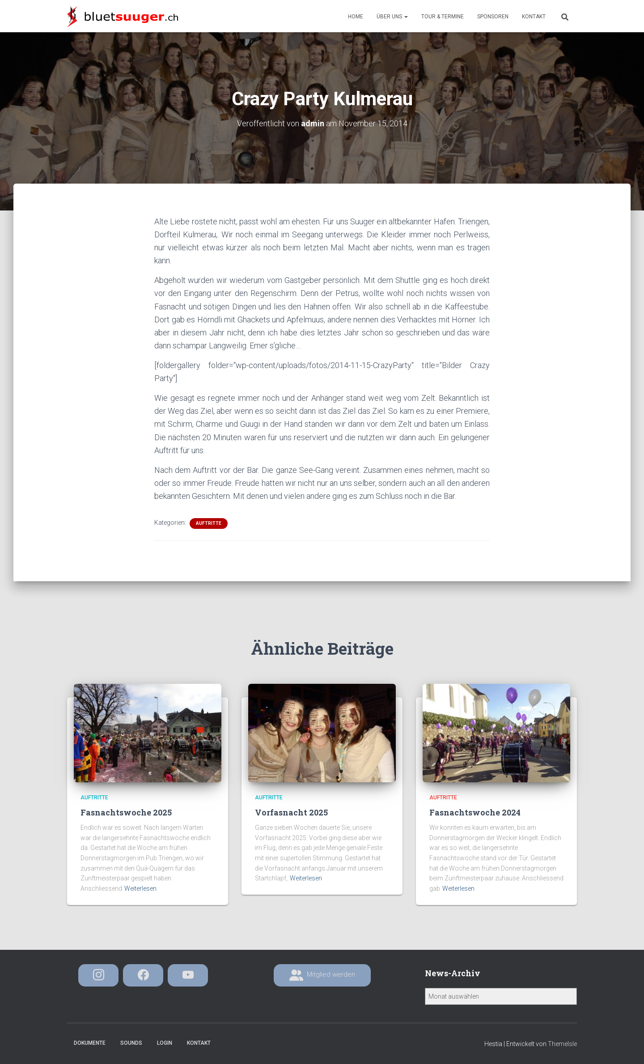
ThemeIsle (562, 1043)
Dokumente (90, 1043)
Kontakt (534, 16)
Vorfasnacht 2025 (291, 812)
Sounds (131, 1043)
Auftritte (208, 523)
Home (355, 16)
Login (164, 1043)
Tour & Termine (442, 16)
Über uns (392, 16)
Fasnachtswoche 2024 (475, 812)
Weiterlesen (140, 888)
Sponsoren (492, 16)
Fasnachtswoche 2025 (126, 812)
